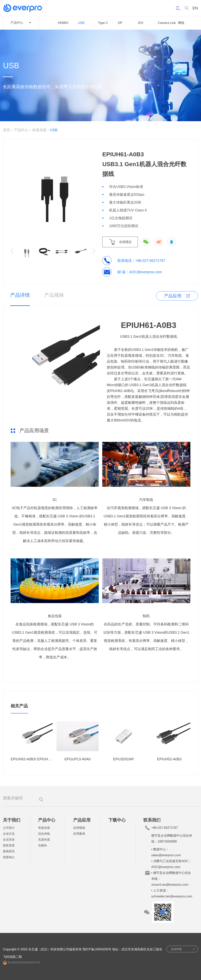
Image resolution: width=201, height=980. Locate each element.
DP (120, 23)
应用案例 (79, 833)
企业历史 (9, 839)
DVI (140, 23)
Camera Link (167, 23)
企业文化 (9, 833)
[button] (93, 251)
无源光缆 (44, 839)
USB (81, 23)
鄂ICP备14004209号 (97, 949)
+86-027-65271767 (150, 261)
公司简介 (9, 827)
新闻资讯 (9, 851)
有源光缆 (39, 130)
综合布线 (44, 833)
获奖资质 (9, 845)
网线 (181, 23)
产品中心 (21, 130)
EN (195, 8)
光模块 (42, 845)
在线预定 (125, 242)
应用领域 (79, 827)
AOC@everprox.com (145, 272)
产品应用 (172, 295)
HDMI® (63, 23)
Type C (103, 23)
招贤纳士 (9, 857)
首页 (6, 130)
